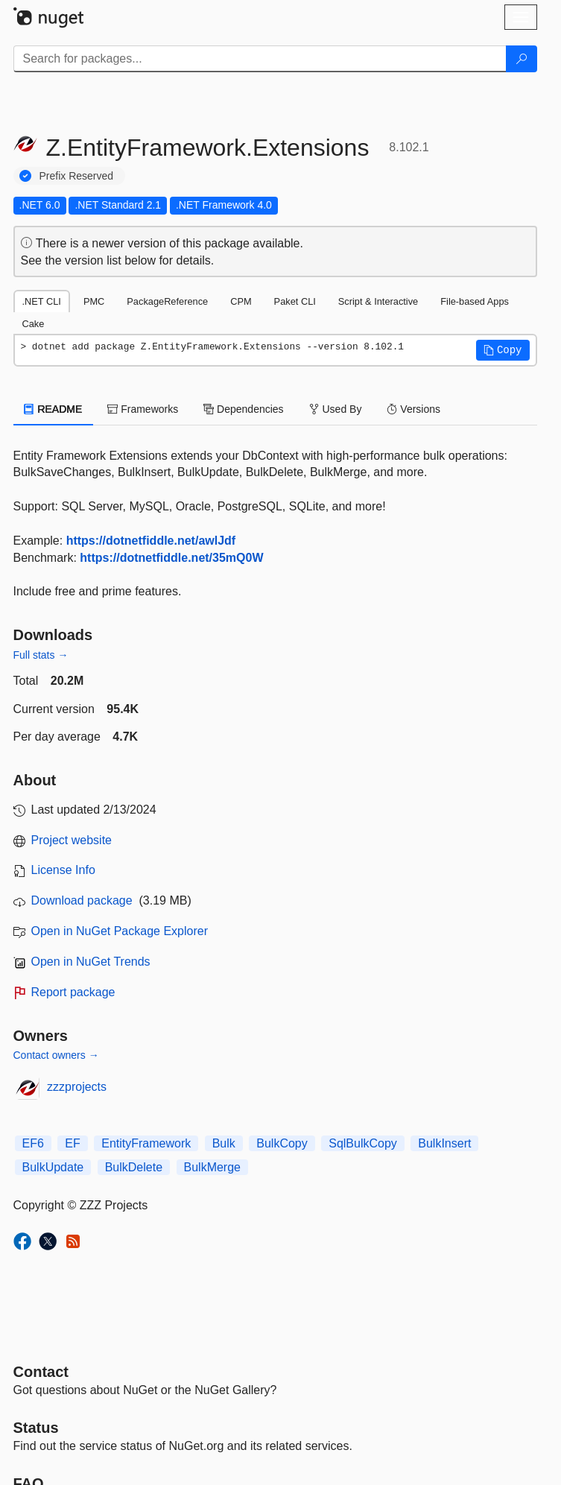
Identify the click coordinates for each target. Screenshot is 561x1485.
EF (72, 1143)
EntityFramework (146, 1143)
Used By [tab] (335, 409)
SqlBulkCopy (363, 1143)
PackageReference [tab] (167, 301)
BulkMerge (212, 1167)
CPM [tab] (240, 301)
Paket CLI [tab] (295, 301)
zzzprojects (77, 1086)
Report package (73, 992)
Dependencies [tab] (243, 409)
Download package (82, 900)
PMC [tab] (93, 301)
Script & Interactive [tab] (378, 301)
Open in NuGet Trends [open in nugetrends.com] (90, 961)
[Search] (521, 58)
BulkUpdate (53, 1167)
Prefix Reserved (76, 176)
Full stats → (41, 655)
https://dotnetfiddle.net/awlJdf (151, 540)
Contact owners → (56, 1055)
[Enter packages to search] (260, 58)
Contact (41, 1372)
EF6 (33, 1143)
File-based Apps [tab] (474, 301)
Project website (71, 840)
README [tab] (54, 409)
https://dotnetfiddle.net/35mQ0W (171, 557)
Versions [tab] (413, 409)
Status (36, 1427)
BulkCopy (281, 1143)
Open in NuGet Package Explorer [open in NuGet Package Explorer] (119, 931)
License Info (63, 870)
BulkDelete (133, 1167)
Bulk (223, 1143)
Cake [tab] (33, 323)
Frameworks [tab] (142, 409)
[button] (503, 350)
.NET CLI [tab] (41, 301)
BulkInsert (444, 1143)
